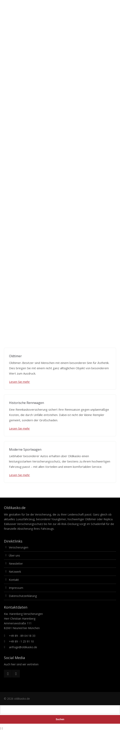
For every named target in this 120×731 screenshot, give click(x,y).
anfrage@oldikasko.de (23, 647)
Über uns (14, 555)
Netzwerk (15, 571)
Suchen (60, 719)
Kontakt (14, 580)
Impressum (16, 588)
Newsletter (16, 563)
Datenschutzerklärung (23, 596)
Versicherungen (18, 547)
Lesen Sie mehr (19, 382)
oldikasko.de (22, 698)
